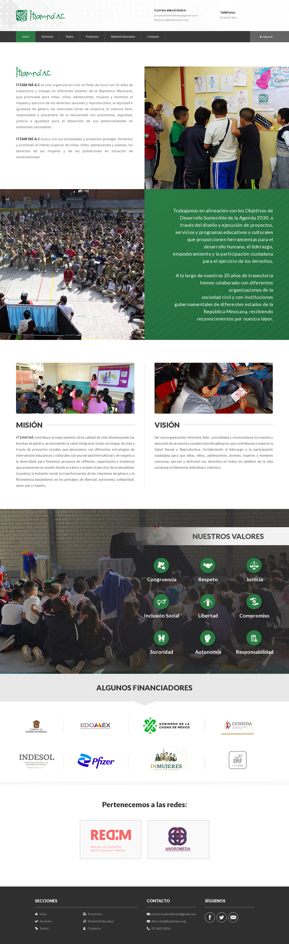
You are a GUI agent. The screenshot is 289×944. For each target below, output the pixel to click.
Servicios (47, 36)
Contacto (153, 36)
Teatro (69, 36)
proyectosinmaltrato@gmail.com (176, 15)
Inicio (25, 36)
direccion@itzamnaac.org (171, 20)
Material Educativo (123, 36)
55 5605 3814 (228, 18)
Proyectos (92, 36)
